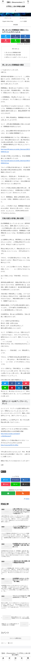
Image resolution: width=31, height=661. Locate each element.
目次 (13, 48)
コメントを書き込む (15, 638)
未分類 (4, 471)
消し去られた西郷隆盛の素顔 (13, 52)
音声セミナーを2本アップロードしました (16, 57)
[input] (16, 341)
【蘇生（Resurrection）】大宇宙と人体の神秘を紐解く (15, 6)
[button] (27, 342)
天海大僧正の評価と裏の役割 (13, 54)
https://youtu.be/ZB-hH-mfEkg (9, 445)
